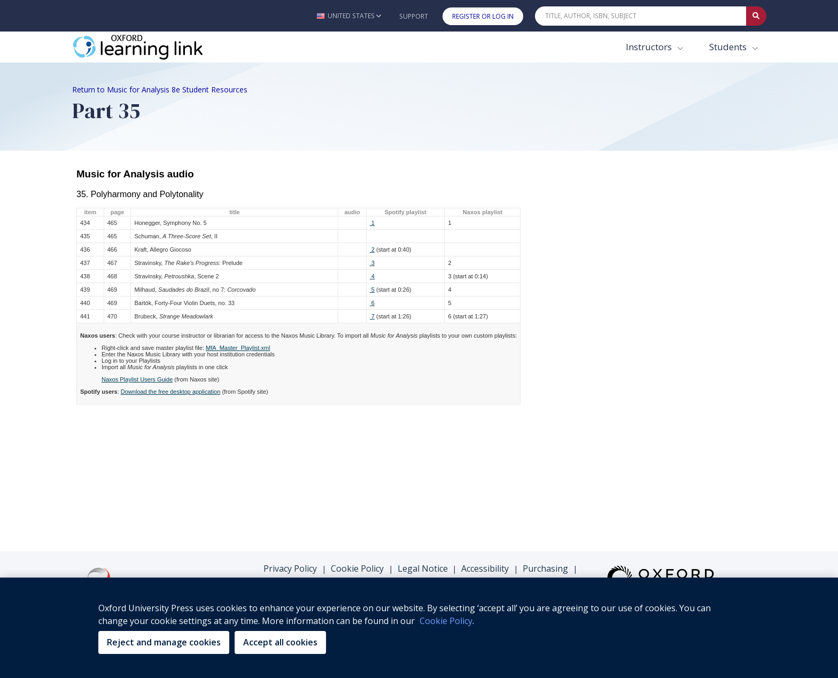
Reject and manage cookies (164, 642)
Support (413, 16)
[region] (419, 628)
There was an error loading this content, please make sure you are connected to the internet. (419, 345)
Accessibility (485, 568)
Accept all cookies (280, 642)
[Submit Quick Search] (756, 16)
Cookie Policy (357, 568)
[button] (348, 16)
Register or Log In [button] (483, 16)
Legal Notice (423, 568)
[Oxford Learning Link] (152, 47)
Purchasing (545, 568)
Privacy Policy (290, 568)
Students (729, 47)
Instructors (650, 47)
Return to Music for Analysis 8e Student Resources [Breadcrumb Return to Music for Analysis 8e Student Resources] (159, 89)
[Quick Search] (641, 16)
